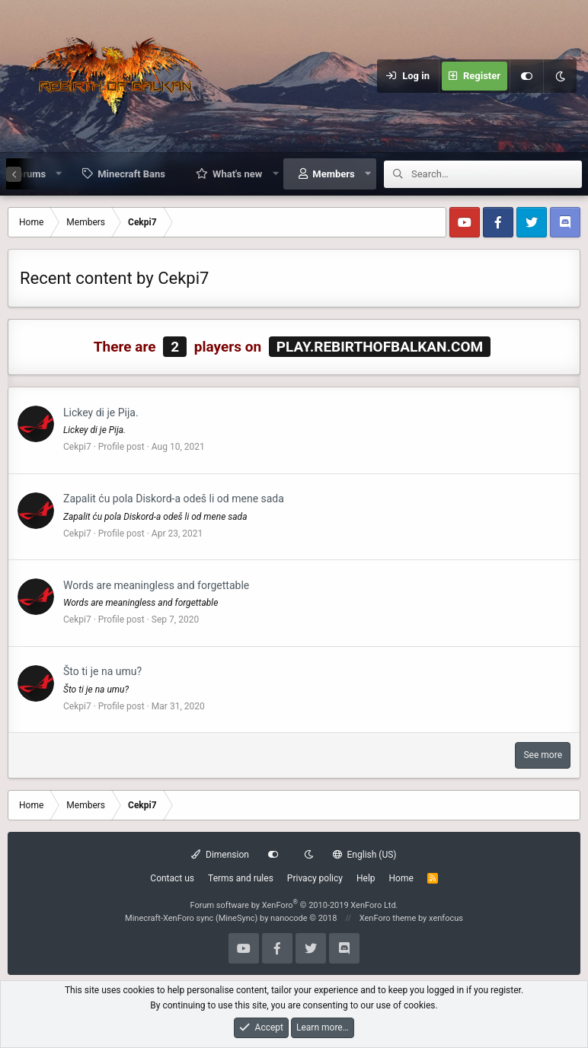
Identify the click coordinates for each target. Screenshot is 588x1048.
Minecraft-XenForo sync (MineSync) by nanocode (231, 918)
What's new (237, 174)
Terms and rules (240, 878)
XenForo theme (388, 918)
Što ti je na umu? (102, 671)
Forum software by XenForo (294, 905)
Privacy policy (315, 878)
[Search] (496, 174)
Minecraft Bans (131, 174)
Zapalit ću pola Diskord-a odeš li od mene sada (173, 498)
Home (401, 878)
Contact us (172, 878)
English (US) (365, 854)
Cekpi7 (77, 446)
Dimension (219, 854)
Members (333, 174)
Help (365, 878)
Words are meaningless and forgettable (156, 585)
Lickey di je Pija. (101, 412)
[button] (59, 173)
